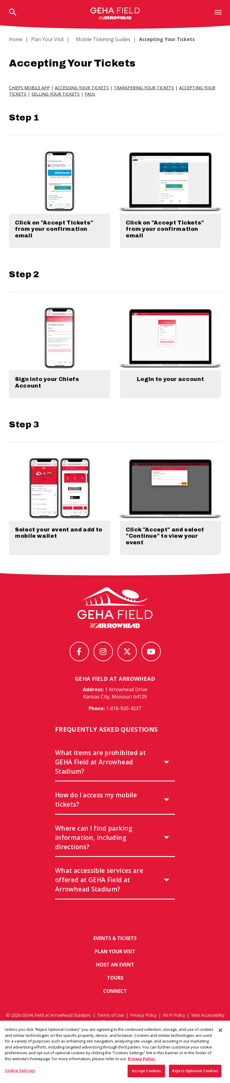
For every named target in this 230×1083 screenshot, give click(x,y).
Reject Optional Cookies (195, 1073)
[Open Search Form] (12, 12)
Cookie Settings (20, 1073)
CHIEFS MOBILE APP (29, 88)
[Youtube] (151, 662)
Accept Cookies (146, 1073)
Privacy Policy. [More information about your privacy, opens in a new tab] (142, 1061)
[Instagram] (103, 662)
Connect (115, 1003)
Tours (115, 989)
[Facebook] (79, 662)
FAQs (90, 94)
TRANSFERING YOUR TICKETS (144, 88)
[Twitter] (127, 662)
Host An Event (115, 976)
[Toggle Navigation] (218, 12)
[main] (115, 311)
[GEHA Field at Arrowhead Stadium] (115, 618)
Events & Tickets (115, 949)
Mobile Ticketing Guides (99, 39)
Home (15, 39)
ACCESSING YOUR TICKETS (82, 88)
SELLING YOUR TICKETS (55, 94)
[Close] (220, 1033)
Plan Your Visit (47, 39)
